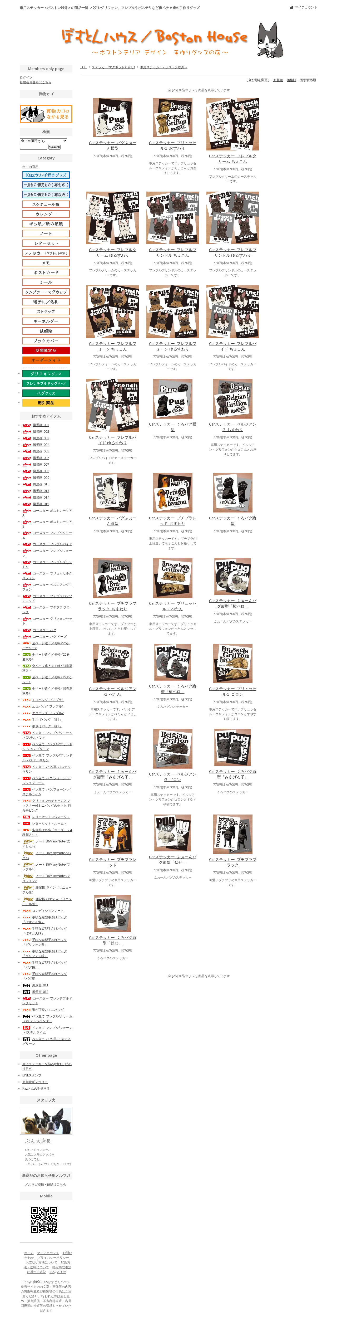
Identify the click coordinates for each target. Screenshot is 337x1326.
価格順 (291, 80)
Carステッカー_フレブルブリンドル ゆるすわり (232, 252)
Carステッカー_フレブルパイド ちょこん (232, 346)
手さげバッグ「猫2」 (42, 726)
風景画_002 (35, 431)
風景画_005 (35, 451)
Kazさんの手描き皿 (36, 1088)
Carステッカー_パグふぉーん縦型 (112, 520)
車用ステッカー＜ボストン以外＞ (163, 67)
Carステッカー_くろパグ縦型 (232, 520)
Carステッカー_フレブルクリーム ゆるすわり (112, 252)
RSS (51, 1272)
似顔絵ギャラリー (35, 1082)
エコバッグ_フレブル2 (43, 713)
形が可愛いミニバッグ (43, 1009)
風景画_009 (35, 477)
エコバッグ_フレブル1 (43, 706)
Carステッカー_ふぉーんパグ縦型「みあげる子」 (112, 774)
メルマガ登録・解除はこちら (45, 1184)
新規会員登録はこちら (35, 82)
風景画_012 (35, 991)
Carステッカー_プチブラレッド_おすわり (172, 520)
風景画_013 (35, 491)
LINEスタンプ (31, 1075)
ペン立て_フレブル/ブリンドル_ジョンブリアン (47, 746)
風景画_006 (35, 458)
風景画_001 (35, 425)
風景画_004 (35, 444)
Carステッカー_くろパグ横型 (172, 426)
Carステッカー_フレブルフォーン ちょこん (112, 346)
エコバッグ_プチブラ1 (43, 700)
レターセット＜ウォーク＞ (46, 817)
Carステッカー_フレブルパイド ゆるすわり (112, 440)
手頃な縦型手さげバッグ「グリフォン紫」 (44, 942)
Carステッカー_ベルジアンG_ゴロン (172, 776)
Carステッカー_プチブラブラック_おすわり (112, 606)
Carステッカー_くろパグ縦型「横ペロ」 (172, 688)
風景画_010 (35, 484)
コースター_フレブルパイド (47, 544)
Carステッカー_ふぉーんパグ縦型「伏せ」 (172, 859)
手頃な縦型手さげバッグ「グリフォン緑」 (44, 953)
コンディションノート (43, 910)
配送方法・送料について (47, 1264)
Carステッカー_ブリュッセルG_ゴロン (232, 691)
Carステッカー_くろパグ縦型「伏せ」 (112, 940)
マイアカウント (306, 7)
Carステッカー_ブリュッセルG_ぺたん (172, 606)
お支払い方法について (41, 1262)
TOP (83, 67)
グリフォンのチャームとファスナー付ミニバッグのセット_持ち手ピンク (46, 805)
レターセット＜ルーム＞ (44, 823)
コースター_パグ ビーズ (44, 636)
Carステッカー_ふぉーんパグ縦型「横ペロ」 (232, 603)
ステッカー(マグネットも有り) (113, 67)
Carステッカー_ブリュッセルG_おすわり (172, 145)
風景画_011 (35, 985)
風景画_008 (35, 471)
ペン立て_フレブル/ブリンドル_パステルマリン (47, 757)
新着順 (278, 80)
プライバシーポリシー (53, 1257)
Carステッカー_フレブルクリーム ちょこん (232, 158)
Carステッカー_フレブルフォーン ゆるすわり (172, 346)
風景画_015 (35, 504)
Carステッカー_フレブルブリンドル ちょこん (172, 252)
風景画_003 (35, 438)
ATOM (61, 1272)
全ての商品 (30, 166)
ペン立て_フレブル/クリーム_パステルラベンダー (47, 1018)
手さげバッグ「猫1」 (42, 719)
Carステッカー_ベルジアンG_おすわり (232, 426)
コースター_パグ (39, 630)
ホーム (29, 1253)
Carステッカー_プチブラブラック (232, 862)
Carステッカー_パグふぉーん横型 (112, 145)
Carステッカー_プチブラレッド (112, 862)
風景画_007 (35, 464)
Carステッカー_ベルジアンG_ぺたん (112, 691)
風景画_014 (35, 497)
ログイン (26, 77)
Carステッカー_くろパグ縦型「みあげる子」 (232, 774)
